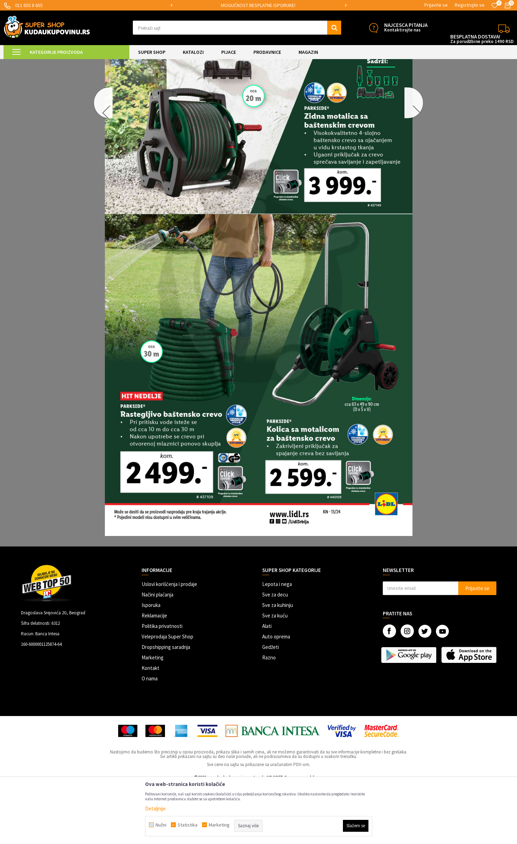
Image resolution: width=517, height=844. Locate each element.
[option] (258, 5)
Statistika (188, 824)
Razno (269, 716)
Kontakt (150, 727)
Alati (267, 685)
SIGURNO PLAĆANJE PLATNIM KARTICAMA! (258, 5)
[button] (237, 28)
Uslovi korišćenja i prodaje (169, 643)
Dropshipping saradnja (166, 706)
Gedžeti (270, 706)
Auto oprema (276, 695)
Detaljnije (155, 808)
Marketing (153, 716)
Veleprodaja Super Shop (167, 695)
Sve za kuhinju (277, 664)
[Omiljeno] (494, 5)
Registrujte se (469, 5)
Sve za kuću (275, 674)
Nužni (161, 824)
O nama (150, 737)
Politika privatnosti (162, 685)
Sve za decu (275, 653)
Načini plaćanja (157, 653)
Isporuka (151, 664)
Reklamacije (154, 674)
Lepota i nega (277, 643)
